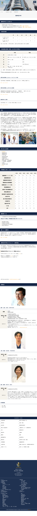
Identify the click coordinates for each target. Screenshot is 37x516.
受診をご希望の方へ (23, 485)
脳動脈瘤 (3, 151)
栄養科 (3, 485)
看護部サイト (3, 490)
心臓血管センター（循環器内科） (25, 427)
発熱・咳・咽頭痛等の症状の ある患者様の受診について (25, 488)
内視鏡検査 (3, 420)
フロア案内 (23, 481)
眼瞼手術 (2, 439)
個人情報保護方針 (4, 491)
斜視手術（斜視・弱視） (23, 439)
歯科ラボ (29, 509)
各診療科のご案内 (18, 418)
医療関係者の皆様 (4, 480)
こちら (19, 253)
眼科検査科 (4, 488)
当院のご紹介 (23, 480)
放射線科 (3, 483)
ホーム (2, 479)
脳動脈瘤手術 (23, 499)
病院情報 (21, 479)
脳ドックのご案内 (4, 237)
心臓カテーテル (4, 446)
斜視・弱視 (21, 422)
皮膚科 (20, 432)
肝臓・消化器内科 (4, 427)
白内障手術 (3, 444)
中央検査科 (4, 487)
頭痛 (3, 165)
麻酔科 (2, 434)
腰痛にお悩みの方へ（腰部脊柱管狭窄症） (27, 444)
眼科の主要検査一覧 (23, 420)
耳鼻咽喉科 (4, 504)
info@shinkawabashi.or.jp (14, 279)
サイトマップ (3, 492)
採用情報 (2, 481)
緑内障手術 (21, 437)
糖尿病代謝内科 (22, 425)
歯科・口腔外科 (5, 505)
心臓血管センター (5, 497)
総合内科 (2, 425)
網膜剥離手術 (3, 437)
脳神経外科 (4, 499)
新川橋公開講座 (23, 484)
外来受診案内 (23, 486)
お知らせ (21, 490)
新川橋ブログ (22, 491)
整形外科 (2, 432)
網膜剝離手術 (23, 495)
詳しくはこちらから (24, 25)
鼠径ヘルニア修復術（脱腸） (24, 446)
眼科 (20, 434)
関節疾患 (22, 501)
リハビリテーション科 (6, 484)
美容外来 (2, 422)
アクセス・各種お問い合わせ (6, 489)
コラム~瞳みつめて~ (24, 483)
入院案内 (22, 489)
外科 (3, 498)
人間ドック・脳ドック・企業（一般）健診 (9, 506)
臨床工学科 (4, 486)
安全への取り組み (24, 482)
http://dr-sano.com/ (23, 327)
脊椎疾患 (22, 500)
